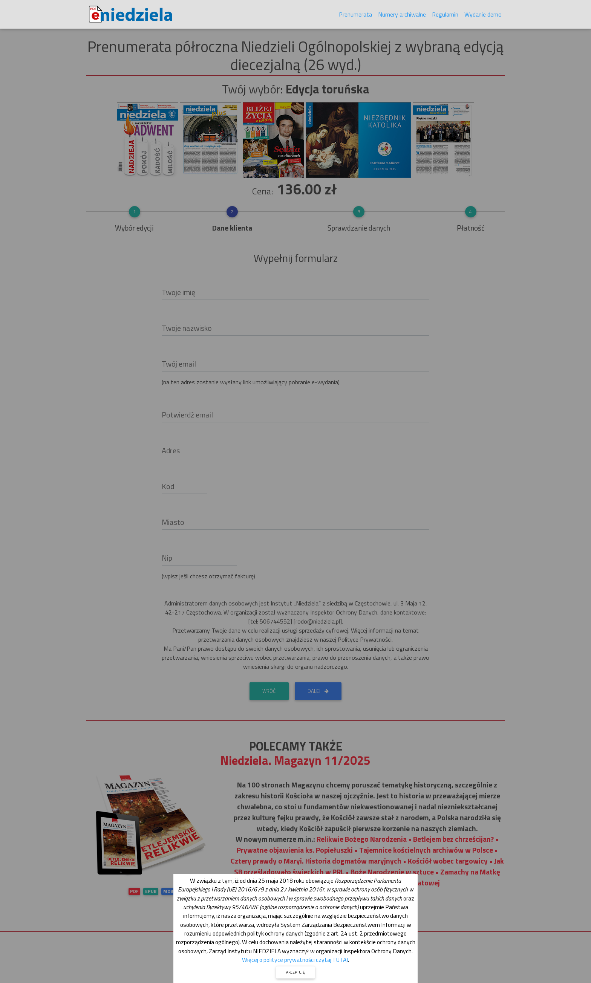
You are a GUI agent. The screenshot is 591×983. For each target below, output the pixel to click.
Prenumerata (355, 15)
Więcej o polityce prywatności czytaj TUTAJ (295, 959)
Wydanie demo (483, 15)
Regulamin (445, 15)
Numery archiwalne (402, 15)
